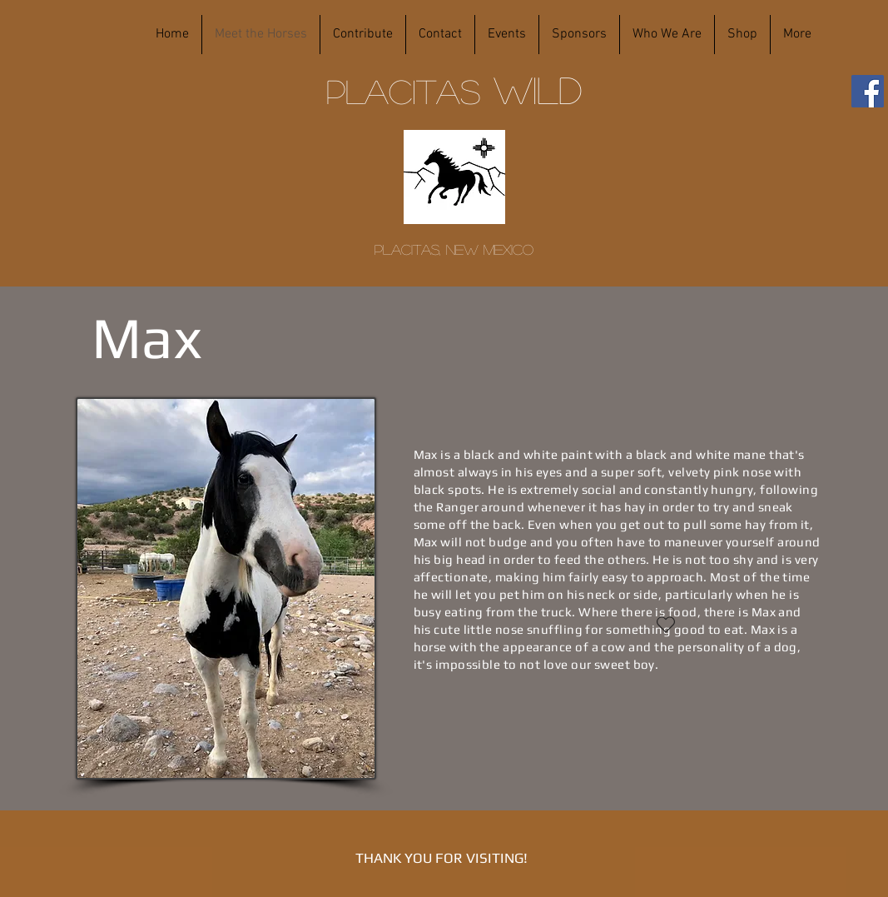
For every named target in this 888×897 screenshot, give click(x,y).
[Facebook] (867, 91)
